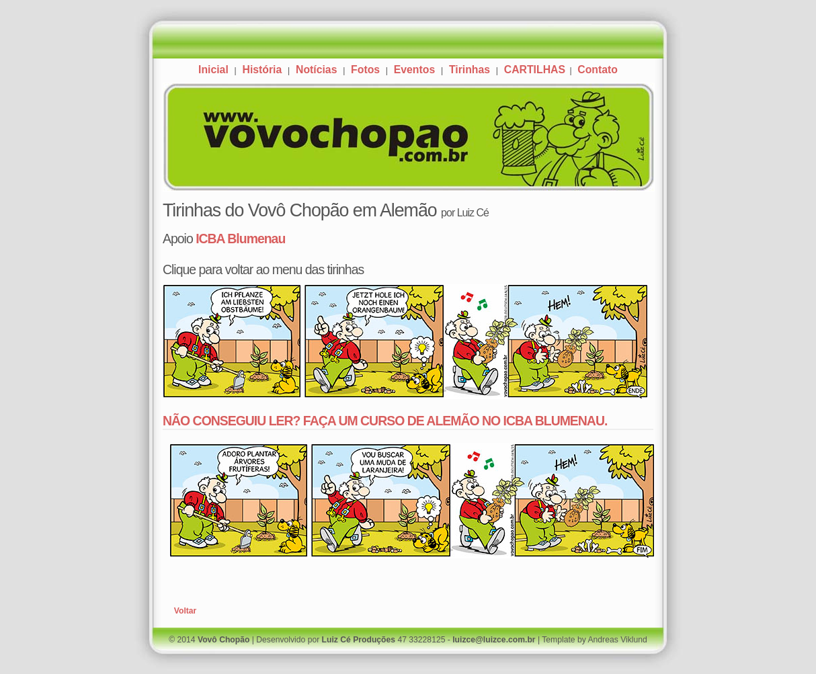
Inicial (213, 69)
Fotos (365, 69)
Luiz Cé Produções (358, 639)
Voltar (185, 611)
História (262, 69)
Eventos (414, 69)
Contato (597, 69)
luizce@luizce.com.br (493, 639)
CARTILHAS (536, 69)
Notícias (316, 69)
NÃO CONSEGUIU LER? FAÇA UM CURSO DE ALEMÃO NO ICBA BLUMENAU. (385, 420)
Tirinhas (469, 69)
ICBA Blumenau (240, 238)
